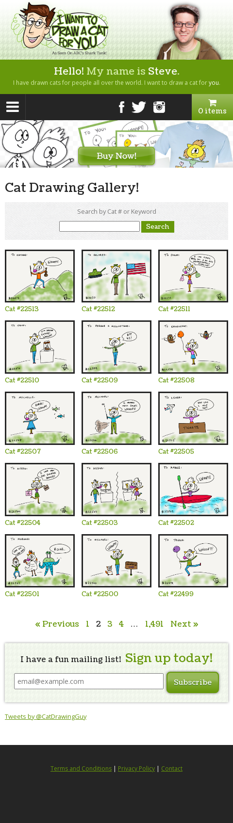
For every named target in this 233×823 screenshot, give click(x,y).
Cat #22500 (100, 594)
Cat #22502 (176, 523)
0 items (212, 107)
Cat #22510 (22, 380)
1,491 (154, 624)
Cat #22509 (100, 380)
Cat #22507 (23, 451)
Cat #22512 (98, 309)
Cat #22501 (22, 594)
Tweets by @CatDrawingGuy (45, 716)
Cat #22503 (100, 523)
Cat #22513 (22, 309)
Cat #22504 (22, 523)
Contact (172, 768)
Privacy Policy (136, 768)
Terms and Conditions (81, 768)
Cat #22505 (176, 451)
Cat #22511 (174, 309)
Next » (184, 624)
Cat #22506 (100, 451)
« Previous (57, 624)
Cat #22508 (176, 380)
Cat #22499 (176, 594)
